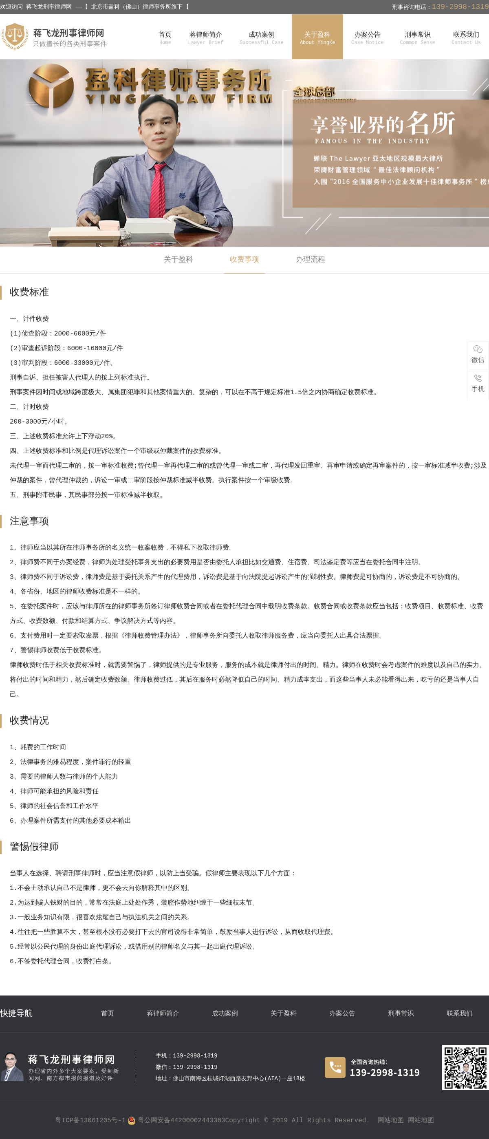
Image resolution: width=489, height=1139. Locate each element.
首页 (107, 1014)
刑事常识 (401, 1014)
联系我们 (460, 1014)
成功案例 (225, 1014)
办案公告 (342, 1014)
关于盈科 (178, 260)
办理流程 (310, 260)
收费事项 (244, 260)
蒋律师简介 (163, 1014)
